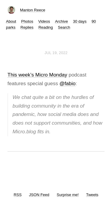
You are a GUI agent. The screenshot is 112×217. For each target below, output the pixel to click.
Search (64, 27)
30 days (80, 21)
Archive (61, 21)
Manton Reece (32, 10)
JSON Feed (39, 194)
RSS (18, 194)
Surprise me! (68, 194)
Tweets (92, 194)
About (11, 21)
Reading (46, 27)
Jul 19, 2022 (56, 53)
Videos (44, 21)
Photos (27, 21)
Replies (27, 27)
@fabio (67, 83)
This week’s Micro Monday (37, 75)
